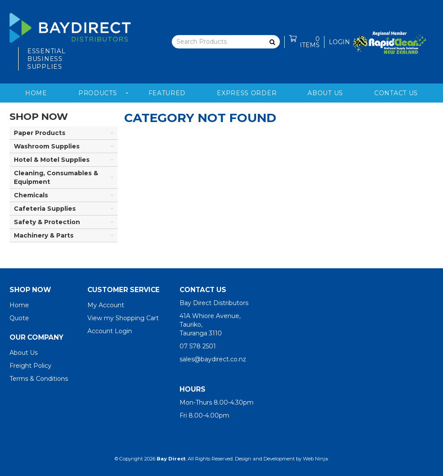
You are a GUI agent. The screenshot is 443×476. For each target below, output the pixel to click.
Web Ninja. (316, 459)
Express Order (246, 93)
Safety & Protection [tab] (47, 222)
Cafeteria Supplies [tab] (45, 208)
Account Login (109, 331)
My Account (105, 305)
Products (97, 93)
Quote (19, 318)
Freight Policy (30, 366)
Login (339, 42)
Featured (167, 93)
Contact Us (396, 93)
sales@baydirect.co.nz (213, 359)
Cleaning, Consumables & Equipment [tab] (56, 177)
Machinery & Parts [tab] (44, 235)
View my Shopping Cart (123, 318)
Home (36, 93)
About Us (325, 93)
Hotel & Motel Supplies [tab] (52, 160)
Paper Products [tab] (39, 133)
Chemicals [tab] (31, 195)
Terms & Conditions (39, 379)
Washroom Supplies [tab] (47, 146)
